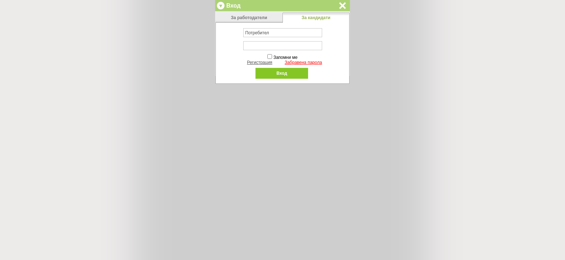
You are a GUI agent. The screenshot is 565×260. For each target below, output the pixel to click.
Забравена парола (303, 62)
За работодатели (249, 17)
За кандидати (316, 17)
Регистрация (259, 62)
